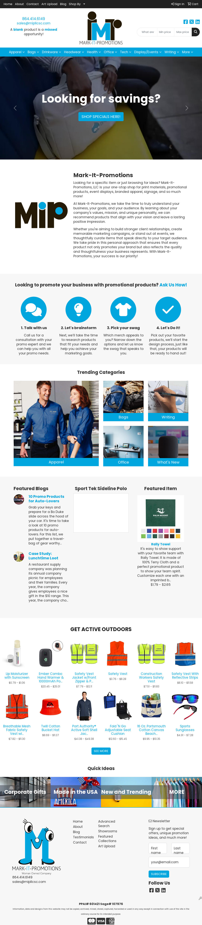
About (19, 4)
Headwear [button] (72, 52)
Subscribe (159, 874)
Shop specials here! (101, 116)
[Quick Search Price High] (183, 32)
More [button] (186, 52)
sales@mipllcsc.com (33, 23)
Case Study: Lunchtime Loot (43, 556)
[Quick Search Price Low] (166, 32)
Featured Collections (107, 838)
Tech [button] (124, 52)
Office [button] (109, 52)
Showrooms (107, 831)
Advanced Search (106, 823)
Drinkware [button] (50, 52)
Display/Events (146, 52)
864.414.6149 (33, 18)
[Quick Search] (147, 32)
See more (101, 751)
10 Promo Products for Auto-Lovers (46, 499)
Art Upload (49, 4)
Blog (63, 4)
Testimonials (83, 837)
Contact (33, 4)
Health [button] (92, 52)
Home (8, 4)
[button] (15, 108)
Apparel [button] (15, 52)
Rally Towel (160, 544)
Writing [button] (170, 52)
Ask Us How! (173, 285)
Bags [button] (32, 52)
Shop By (75, 4)
